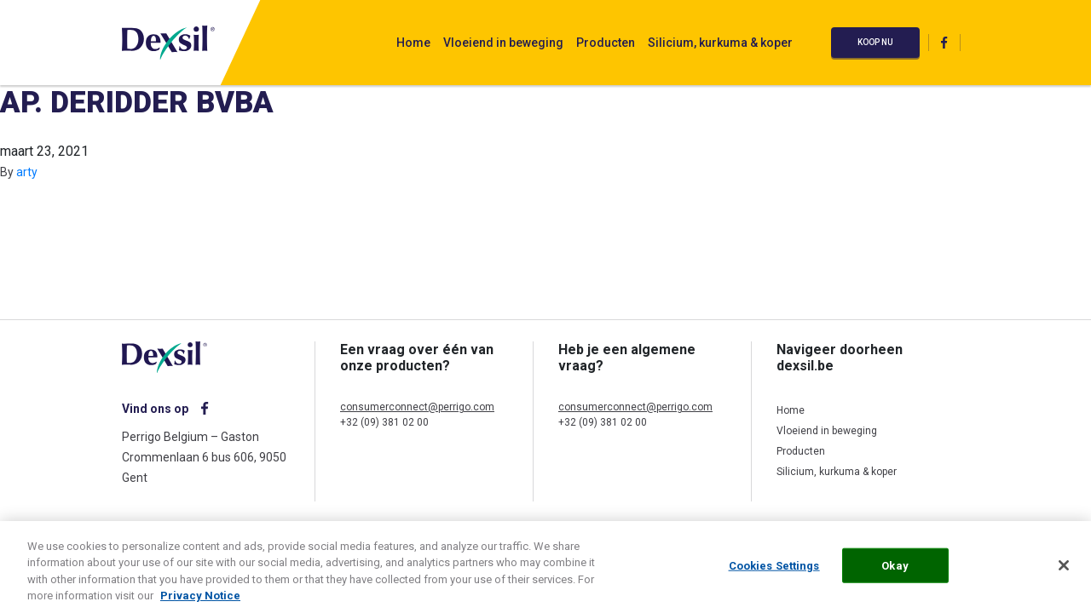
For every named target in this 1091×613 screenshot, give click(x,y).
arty (27, 172)
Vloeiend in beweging (503, 42)
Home (413, 42)
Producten (605, 42)
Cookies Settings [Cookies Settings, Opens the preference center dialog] (774, 569)
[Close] (1063, 568)
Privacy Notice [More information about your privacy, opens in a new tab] (200, 599)
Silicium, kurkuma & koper (720, 42)
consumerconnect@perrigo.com (417, 407)
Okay (895, 569)
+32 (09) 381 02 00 (384, 422)
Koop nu (875, 42)
